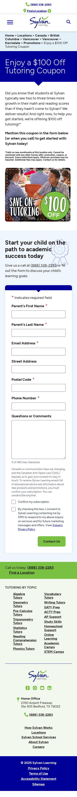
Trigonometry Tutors (23, 621)
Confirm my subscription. (34, 502)
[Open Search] (68, 22)
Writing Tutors (54, 602)
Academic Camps (51, 645)
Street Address (23, 361)
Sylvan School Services (38, 737)
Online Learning (50, 636)
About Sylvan (39, 742)
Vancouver (31, 39)
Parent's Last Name (29, 324)
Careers (38, 747)
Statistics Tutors (20, 629)
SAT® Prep (52, 607)
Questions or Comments (31, 416)
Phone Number (25, 398)
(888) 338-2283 (40, 567)
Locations (24, 35)
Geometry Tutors (20, 604)
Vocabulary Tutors (52, 595)
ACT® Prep (52, 612)
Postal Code (22, 379)
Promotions (32, 43)
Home (9, 35)
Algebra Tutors (19, 595)
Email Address (24, 343)
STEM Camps (54, 652)
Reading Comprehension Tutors (24, 640)
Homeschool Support (53, 628)
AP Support (52, 617)
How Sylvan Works (38, 728)
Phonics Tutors (23, 649)
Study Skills (52, 622)
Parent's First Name (29, 306)
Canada (41, 35)
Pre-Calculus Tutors (22, 612)
